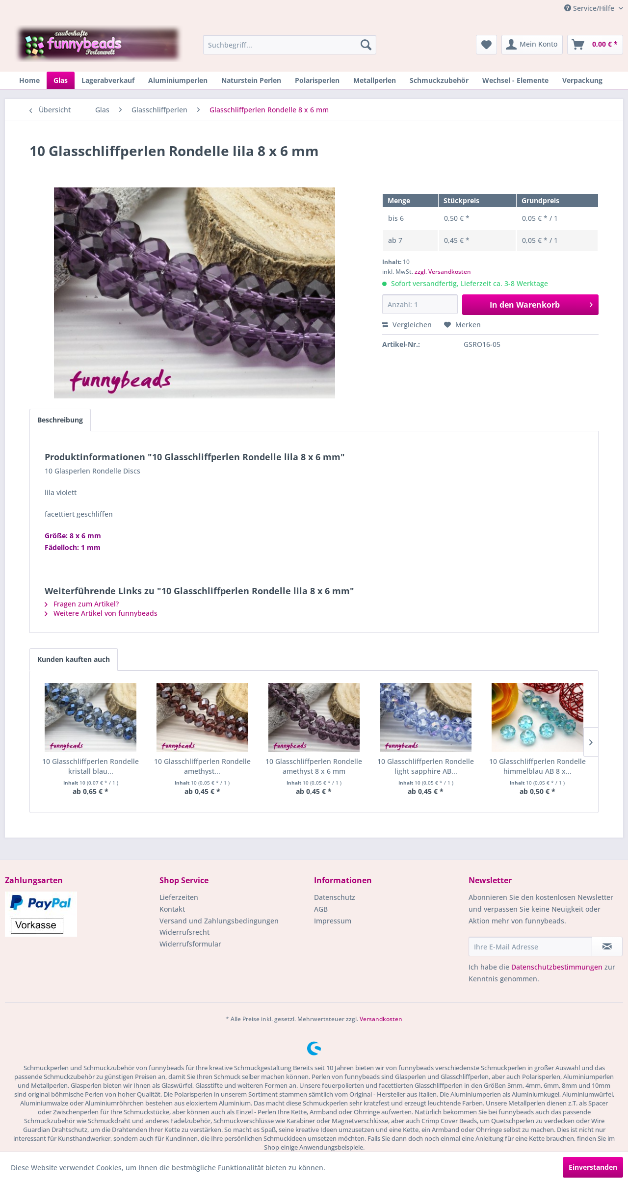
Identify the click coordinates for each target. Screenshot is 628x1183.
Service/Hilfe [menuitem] (590, 8)
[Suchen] (366, 44)
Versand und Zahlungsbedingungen (219, 920)
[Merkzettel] (486, 44)
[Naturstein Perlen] (251, 80)
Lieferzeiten (178, 897)
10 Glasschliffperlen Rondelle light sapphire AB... (425, 766)
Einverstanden (593, 1167)
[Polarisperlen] (317, 80)
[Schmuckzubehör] (439, 80)
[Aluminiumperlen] (177, 80)
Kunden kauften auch (73, 659)
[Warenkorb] (595, 44)
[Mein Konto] (532, 44)
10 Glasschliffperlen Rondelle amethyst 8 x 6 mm (313, 766)
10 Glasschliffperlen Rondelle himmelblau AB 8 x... (537, 766)
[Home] (29, 80)
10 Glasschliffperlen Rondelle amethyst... (202, 766)
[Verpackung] (582, 80)
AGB (321, 909)
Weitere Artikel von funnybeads (101, 613)
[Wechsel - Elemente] (515, 80)
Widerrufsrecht (184, 932)
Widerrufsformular (190, 943)
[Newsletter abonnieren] (607, 946)
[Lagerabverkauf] (108, 80)
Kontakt (172, 909)
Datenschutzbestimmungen (556, 967)
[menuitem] (289, 44)
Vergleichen (407, 324)
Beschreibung (60, 419)
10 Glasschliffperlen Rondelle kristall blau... (90, 766)
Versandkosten (381, 1019)
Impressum (332, 920)
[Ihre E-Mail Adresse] (530, 946)
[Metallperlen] (374, 80)
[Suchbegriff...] (289, 44)
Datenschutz (334, 897)
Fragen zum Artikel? (82, 603)
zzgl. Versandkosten (443, 271)
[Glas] (61, 80)
